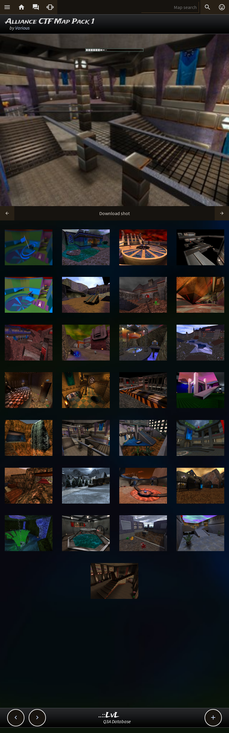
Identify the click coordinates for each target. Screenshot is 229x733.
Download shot (114, 213)
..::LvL (109, 715)
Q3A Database (117, 721)
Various (22, 28)
